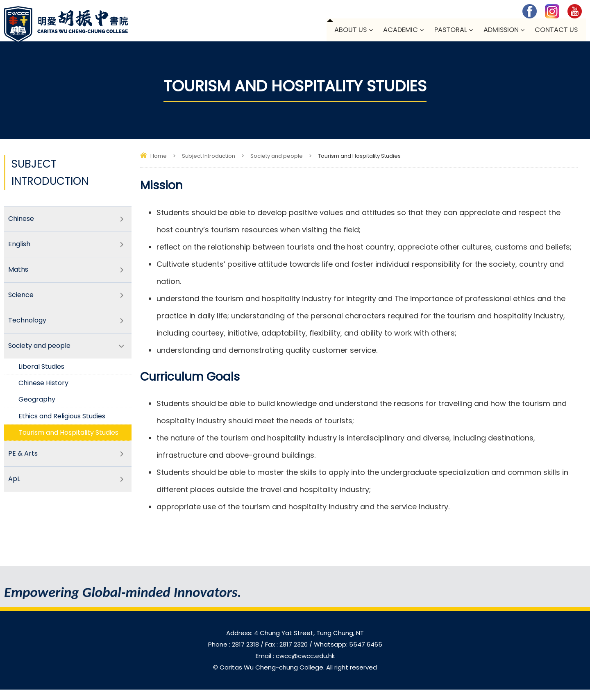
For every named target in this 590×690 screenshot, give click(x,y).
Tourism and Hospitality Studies (70, 435)
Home (158, 156)
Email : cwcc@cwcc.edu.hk (295, 656)
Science (21, 297)
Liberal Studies (42, 369)
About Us (348, 30)
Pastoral (448, 30)
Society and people (276, 156)
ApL (14, 483)
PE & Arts (23, 457)
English (19, 245)
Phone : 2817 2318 (234, 644)
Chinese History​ (44, 385)
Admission (500, 30)
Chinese (21, 219)
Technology (27, 322)
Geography (37, 402)
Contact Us (556, 30)
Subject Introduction (208, 156)
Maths (18, 271)
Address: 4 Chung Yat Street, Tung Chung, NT (295, 633)
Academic (398, 30)
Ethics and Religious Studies (63, 419)
